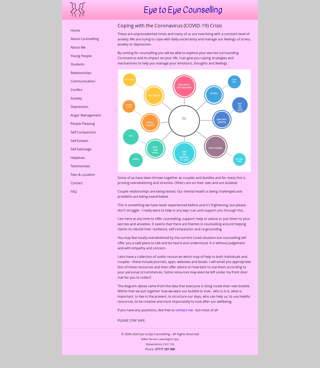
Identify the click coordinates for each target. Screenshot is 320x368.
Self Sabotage (81, 149)
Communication (83, 81)
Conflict (76, 90)
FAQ (74, 191)
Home (75, 30)
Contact (77, 183)
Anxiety (76, 98)
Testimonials (80, 166)
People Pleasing (83, 123)
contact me (184, 310)
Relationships (81, 73)
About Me (78, 47)
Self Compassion (83, 132)
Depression (79, 106)
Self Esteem (79, 141)
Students (77, 64)
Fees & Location (83, 174)
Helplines (78, 157)
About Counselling (85, 39)
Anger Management (86, 115)
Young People (81, 56)
